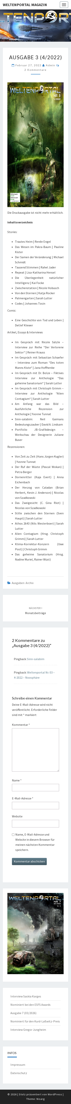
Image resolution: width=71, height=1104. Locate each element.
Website (17, 816)
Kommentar (21, 725)
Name (17, 780)
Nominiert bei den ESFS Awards (30, 1005)
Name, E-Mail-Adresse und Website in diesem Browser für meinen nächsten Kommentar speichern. (35, 842)
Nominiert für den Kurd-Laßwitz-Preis (35, 1021)
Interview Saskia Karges (25, 996)
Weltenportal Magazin (25, 4)
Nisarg (41, 1099)
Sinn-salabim (35, 659)
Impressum (17, 1065)
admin (50, 65)
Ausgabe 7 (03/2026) (23, 1013)
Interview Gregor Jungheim (28, 1029)
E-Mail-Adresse (22, 798)
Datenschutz (18, 1073)
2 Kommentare (35, 69)
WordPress (55, 1094)
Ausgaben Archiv (23, 583)
